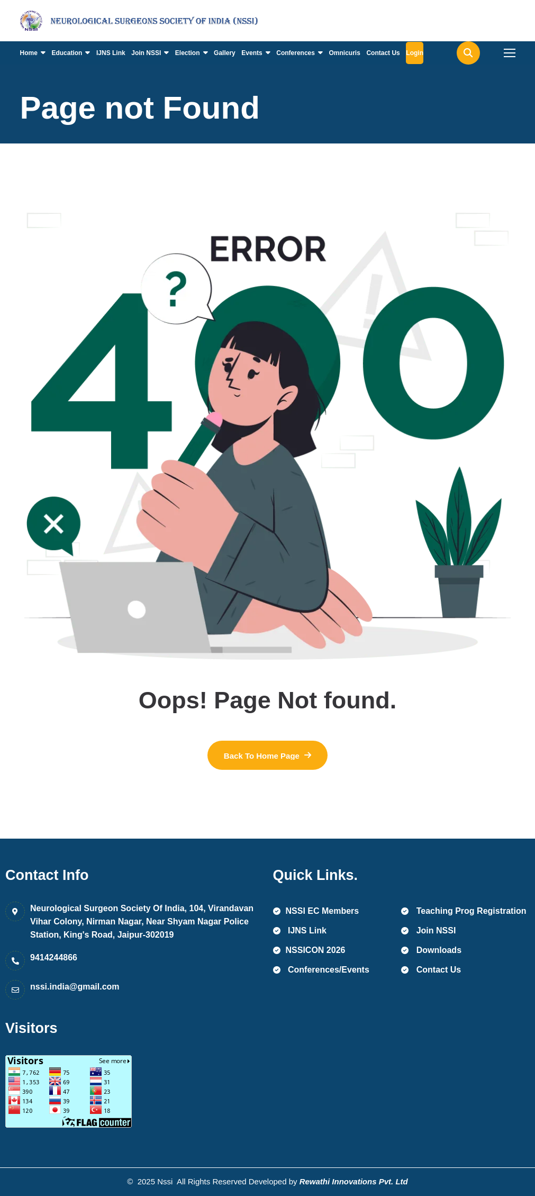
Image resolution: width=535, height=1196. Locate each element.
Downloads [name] (431, 950)
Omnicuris (344, 53)
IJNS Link (110, 53)
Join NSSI (146, 53)
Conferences (295, 53)
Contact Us (383, 53)
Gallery (224, 53)
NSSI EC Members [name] (316, 910)
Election (187, 53)
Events (251, 53)
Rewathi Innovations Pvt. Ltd (354, 1181)
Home (29, 53)
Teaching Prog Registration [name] (463, 910)
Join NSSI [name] (428, 930)
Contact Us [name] (431, 969)
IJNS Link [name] (300, 930)
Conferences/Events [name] (321, 969)
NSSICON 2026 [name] (309, 950)
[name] (67, 21)
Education (66, 53)
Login (414, 53)
